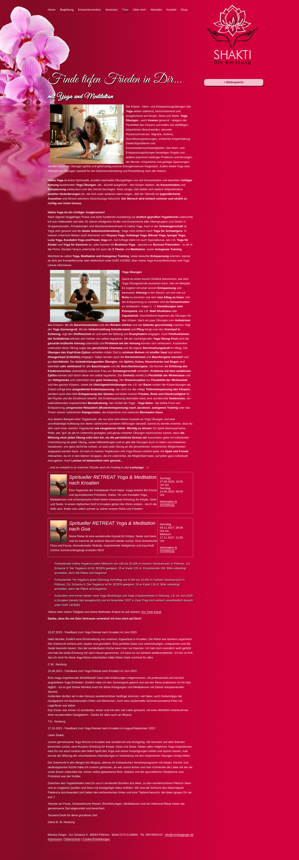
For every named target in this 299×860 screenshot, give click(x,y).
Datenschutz (72, 839)
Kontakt (171, 9)
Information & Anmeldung (168, 503)
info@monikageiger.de (179, 834)
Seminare (111, 9)
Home (52, 9)
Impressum (55, 839)
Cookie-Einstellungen (96, 839)
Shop (184, 9)
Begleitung (66, 9)
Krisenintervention (89, 9)
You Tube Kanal (151, 612)
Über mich (139, 9)
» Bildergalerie (234, 82)
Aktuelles (156, 9)
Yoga (125, 9)
